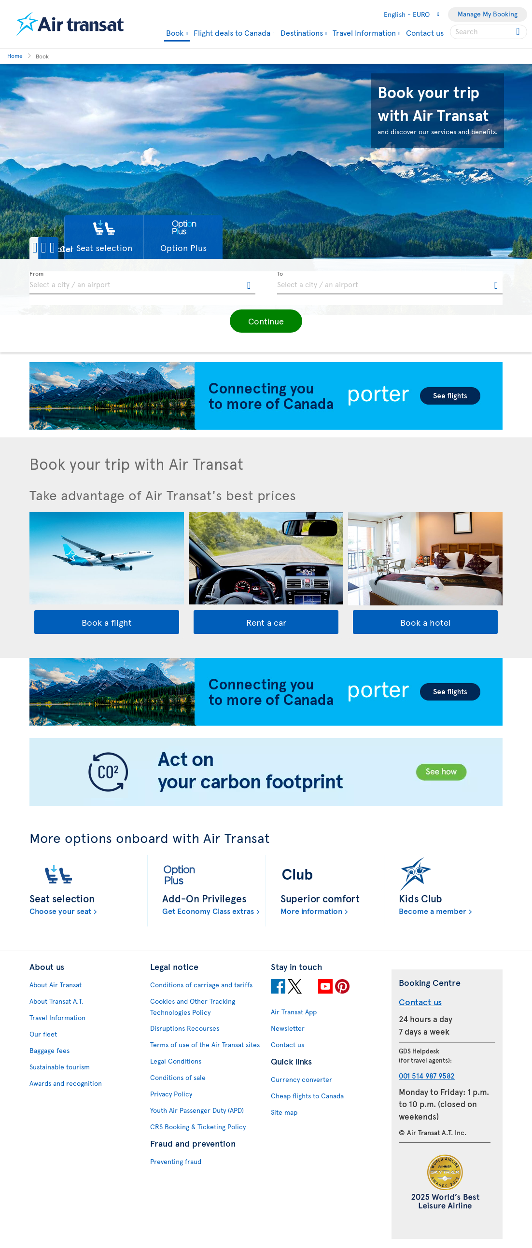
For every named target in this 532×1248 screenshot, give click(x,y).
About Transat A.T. (56, 1001)
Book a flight (107, 622)
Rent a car (266, 622)
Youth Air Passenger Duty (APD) (197, 1110)
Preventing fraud (175, 1161)
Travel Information (364, 32)
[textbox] (142, 282)
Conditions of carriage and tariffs (201, 984)
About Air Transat (55, 984)
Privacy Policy (171, 1093)
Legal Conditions (175, 1061)
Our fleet (43, 1033)
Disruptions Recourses (184, 1028)
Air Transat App (294, 1011)
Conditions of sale (178, 1077)
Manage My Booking (488, 13)
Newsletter (288, 1028)
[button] (62, 248)
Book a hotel (425, 622)
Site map (284, 1112)
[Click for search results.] (518, 32)
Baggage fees (49, 1050)
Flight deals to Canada (232, 32)
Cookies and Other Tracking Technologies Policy (192, 1006)
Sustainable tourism (59, 1066)
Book (174, 33)
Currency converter (301, 1079)
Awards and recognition (65, 1083)
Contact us (425, 32)
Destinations (302, 32)
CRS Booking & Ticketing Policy (198, 1126)
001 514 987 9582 (427, 1075)
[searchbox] (488, 32)
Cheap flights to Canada (307, 1095)
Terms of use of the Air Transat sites (205, 1044)
